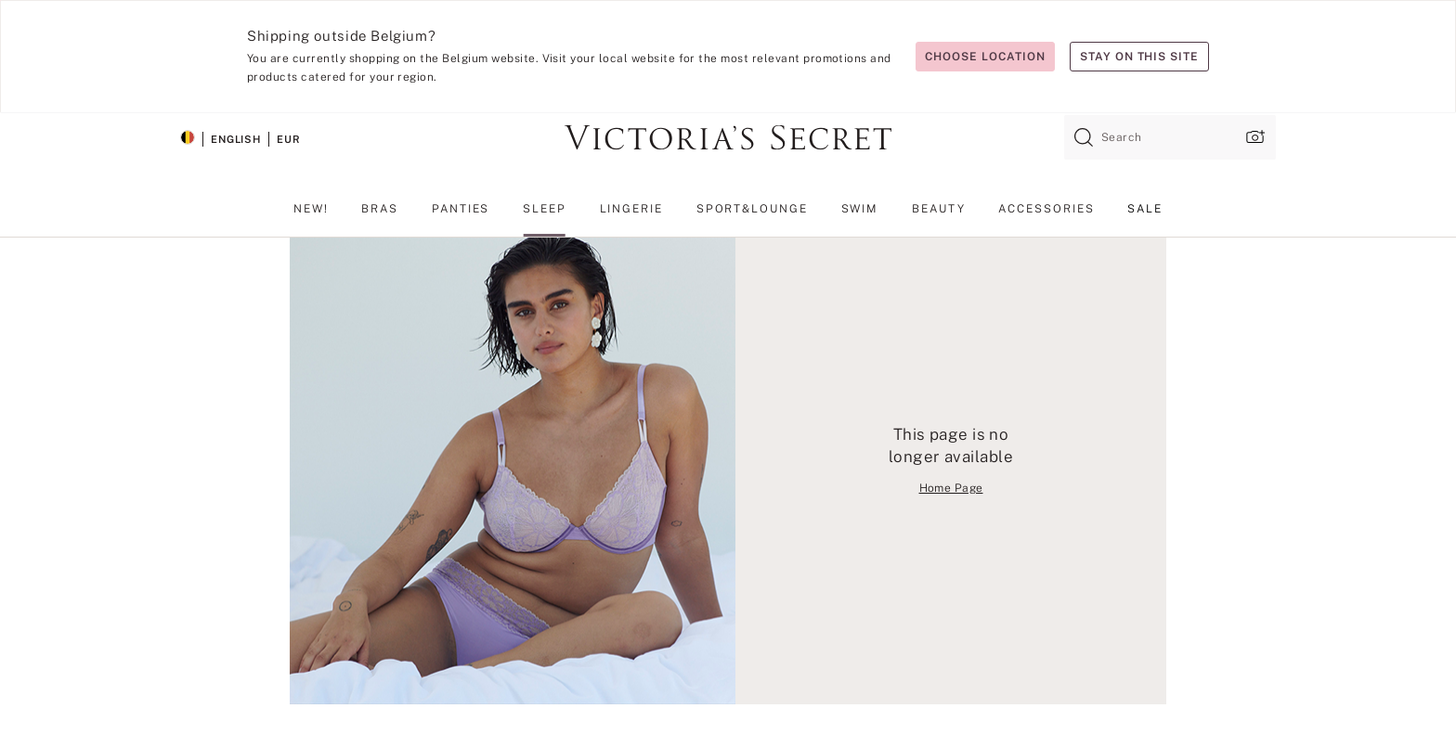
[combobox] (1170, 137)
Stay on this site (1139, 56)
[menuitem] (311, 216)
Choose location (985, 56)
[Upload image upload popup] (1253, 136)
